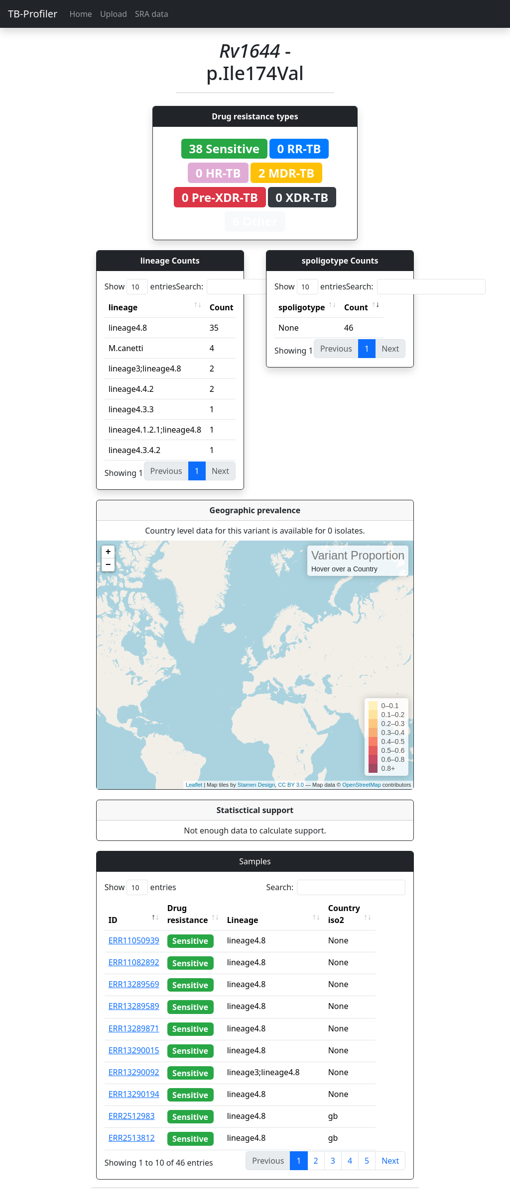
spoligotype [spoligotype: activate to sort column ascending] (301, 307)
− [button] (108, 565)
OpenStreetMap (361, 785)
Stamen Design (256, 785)
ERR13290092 (134, 1072)
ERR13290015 (134, 1050)
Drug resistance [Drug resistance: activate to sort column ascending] (187, 914)
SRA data (151, 13)
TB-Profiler (32, 13)
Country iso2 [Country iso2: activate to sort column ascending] (361, 914)
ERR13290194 (134, 1094)
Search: (245, 286)
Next (390, 1160)
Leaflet (194, 785)
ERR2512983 (132, 1115)
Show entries (140, 286)
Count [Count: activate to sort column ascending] (222, 307)
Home (80, 13)
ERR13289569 (134, 984)
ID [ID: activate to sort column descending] (113, 920)
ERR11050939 (134, 940)
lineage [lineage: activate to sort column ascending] (123, 307)
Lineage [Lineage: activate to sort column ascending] (259, 920)
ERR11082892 (134, 962)
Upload (113, 13)
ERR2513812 (132, 1137)
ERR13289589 (134, 1006)
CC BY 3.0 (291, 785)
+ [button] (108, 552)
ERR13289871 (134, 1028)
